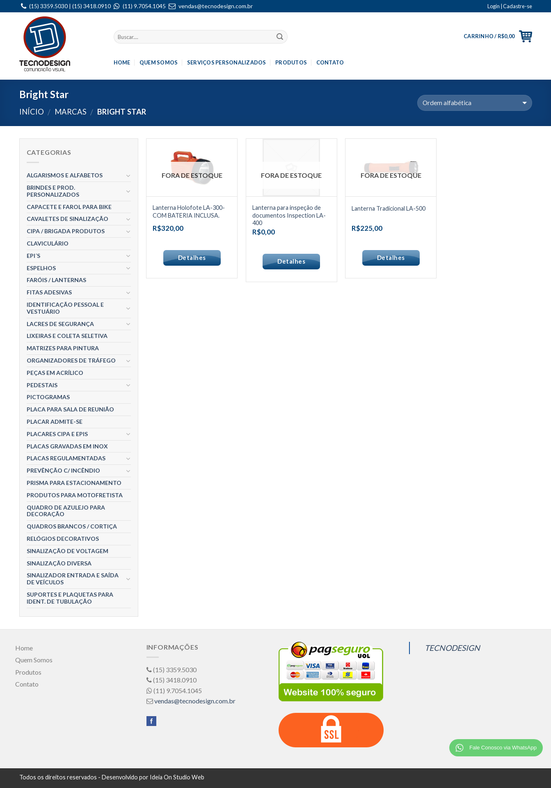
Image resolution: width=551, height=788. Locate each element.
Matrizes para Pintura (63, 348)
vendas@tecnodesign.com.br (215, 5)
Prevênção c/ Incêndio (63, 470)
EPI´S (33, 255)
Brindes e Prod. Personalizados (53, 191)
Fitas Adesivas (49, 292)
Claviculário (48, 243)
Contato (330, 62)
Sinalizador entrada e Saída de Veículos (73, 579)
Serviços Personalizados (226, 62)
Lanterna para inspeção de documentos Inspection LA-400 (289, 215)
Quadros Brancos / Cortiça (72, 526)
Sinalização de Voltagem (67, 550)
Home (122, 62)
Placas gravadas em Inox (67, 446)
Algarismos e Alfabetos (65, 175)
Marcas (71, 111)
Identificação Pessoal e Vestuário (65, 308)
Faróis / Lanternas (56, 279)
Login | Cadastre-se (509, 6)
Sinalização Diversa (59, 563)
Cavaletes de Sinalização (67, 218)
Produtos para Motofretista (75, 495)
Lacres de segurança (60, 323)
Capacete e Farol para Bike (69, 206)
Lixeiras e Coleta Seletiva (67, 335)
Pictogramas (48, 396)
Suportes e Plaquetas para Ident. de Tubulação (70, 598)
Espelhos (41, 267)
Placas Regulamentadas (66, 458)
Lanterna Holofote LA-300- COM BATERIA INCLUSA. (189, 211)
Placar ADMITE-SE (54, 421)
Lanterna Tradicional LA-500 (388, 208)
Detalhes (192, 257)
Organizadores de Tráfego (71, 360)
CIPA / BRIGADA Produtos (66, 230)
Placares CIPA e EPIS (57, 433)
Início (31, 111)
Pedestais (42, 384)
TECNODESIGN (452, 647)
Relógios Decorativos (63, 538)
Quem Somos (158, 62)
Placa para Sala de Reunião (70, 409)
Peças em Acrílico (55, 372)
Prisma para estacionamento (74, 482)
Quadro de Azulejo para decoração (66, 511)
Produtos (291, 62)
